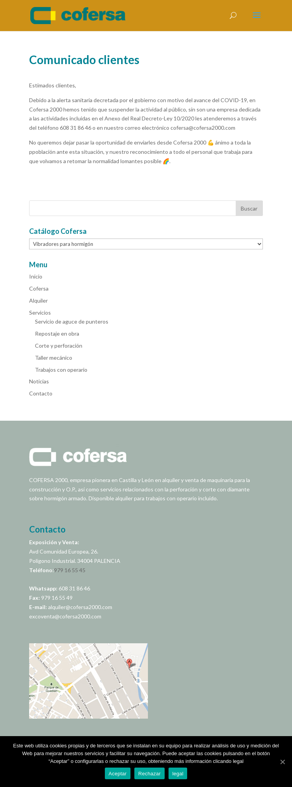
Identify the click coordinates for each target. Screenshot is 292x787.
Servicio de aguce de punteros (71, 321)
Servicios (40, 312)
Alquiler (38, 300)
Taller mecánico (53, 357)
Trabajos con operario (61, 369)
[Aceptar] (282, 762)
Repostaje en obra (57, 333)
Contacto (40, 393)
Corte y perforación (58, 345)
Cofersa (39, 288)
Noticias (39, 381)
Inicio (35, 276)
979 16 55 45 (69, 570)
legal (178, 774)
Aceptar (118, 774)
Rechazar (149, 774)
